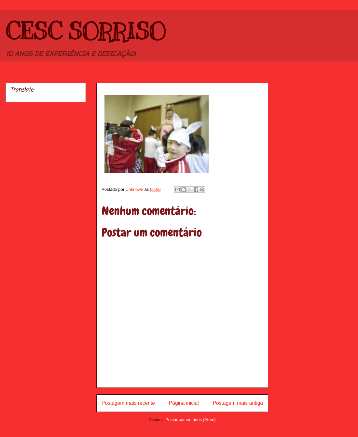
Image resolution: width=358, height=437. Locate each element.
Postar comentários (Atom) (190, 419)
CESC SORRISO (85, 31)
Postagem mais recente (128, 403)
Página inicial (184, 403)
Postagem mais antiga (238, 403)
